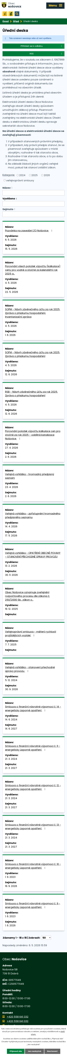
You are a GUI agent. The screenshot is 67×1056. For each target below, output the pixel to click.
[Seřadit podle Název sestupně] (12, 188)
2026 (47, 175)
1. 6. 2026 (10, 335)
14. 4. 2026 (11, 526)
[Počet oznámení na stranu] (46, 938)
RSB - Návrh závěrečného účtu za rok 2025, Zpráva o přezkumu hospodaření (31, 393)
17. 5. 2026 (11, 535)
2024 (22, 175)
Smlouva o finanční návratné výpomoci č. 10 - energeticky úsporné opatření (33, 866)
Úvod (5, 21)
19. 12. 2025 (11, 609)
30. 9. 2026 (11, 689)
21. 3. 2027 (11, 768)
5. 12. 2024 (11, 680)
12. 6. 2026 (11, 374)
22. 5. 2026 (11, 292)
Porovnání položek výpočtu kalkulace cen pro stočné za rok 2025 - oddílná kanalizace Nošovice (32, 434)
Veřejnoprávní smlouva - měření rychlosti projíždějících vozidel (30, 633)
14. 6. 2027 (11, 728)
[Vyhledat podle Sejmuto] (33, 214)
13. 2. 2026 (11, 565)
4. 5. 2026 (11, 283)
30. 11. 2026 (11, 575)
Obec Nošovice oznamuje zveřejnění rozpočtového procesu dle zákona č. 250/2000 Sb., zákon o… (27, 596)
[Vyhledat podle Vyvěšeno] (33, 204)
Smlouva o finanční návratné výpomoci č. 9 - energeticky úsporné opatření (32, 905)
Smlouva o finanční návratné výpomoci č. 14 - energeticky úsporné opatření (33, 708)
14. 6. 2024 (11, 719)
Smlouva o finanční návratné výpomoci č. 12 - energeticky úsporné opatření (33, 787)
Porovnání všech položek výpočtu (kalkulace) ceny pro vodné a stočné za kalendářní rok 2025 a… (32, 269)
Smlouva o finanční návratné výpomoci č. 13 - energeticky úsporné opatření (33, 826)
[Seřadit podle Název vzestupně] (12, 187)
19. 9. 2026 (11, 886)
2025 (34, 175)
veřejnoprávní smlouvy (20, 180)
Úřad (16, 21)
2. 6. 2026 (10, 457)
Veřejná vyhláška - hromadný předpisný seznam (29, 476)
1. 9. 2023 (10, 877)
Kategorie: (8, 175)
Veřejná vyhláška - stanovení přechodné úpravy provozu (30, 669)
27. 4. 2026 (11, 447)
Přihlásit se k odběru (42, 46)
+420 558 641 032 (17, 1021)
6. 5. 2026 (10, 239)
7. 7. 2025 (10, 644)
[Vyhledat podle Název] (33, 193)
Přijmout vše (16, 1051)
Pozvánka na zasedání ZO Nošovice (29, 230)
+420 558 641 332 (17, 1016)
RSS (46, 53)
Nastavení (52, 1051)
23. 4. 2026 (11, 487)
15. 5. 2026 (11, 249)
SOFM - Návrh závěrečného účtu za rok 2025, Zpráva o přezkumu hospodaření (32, 354)
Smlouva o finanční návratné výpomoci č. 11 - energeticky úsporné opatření (32, 747)
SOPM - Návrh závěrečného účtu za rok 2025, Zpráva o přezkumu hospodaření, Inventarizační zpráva (32, 313)
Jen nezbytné (34, 1051)
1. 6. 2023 (10, 916)
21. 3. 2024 (11, 759)
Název (6, 187)
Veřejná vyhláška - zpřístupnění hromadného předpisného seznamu (32, 515)
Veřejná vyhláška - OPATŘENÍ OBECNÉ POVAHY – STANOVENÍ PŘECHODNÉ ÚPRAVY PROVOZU (32, 554)
